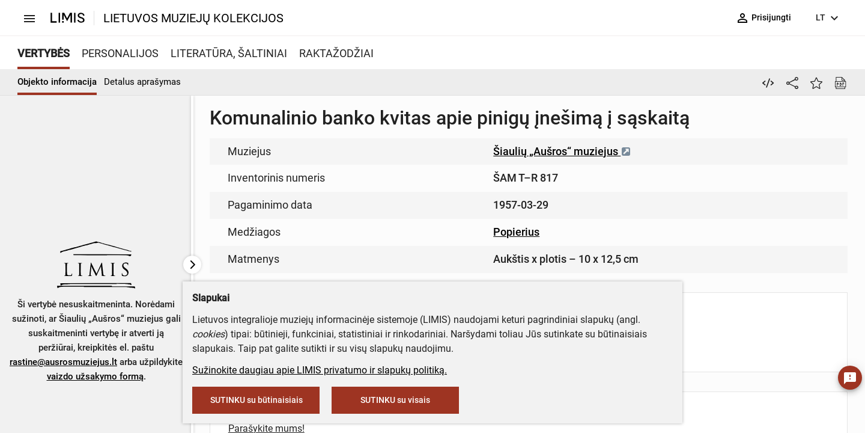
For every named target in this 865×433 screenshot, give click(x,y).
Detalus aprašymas (142, 81)
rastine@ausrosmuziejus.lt (63, 362)
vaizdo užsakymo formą (95, 376)
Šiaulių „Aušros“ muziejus (562, 151)
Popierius (516, 232)
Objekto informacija (57, 81)
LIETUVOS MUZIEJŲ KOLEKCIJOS (193, 18)
